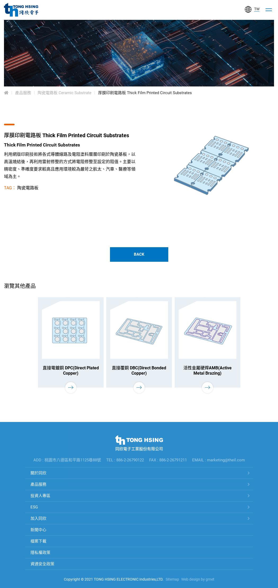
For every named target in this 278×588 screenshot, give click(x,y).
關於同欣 (38, 473)
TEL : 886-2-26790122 (125, 460)
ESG (34, 507)
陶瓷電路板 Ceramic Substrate (64, 92)
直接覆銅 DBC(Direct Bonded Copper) (139, 370)
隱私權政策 (40, 552)
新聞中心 (38, 529)
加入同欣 (38, 518)
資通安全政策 (42, 564)
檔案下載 (38, 541)
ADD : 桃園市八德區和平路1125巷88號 (67, 460)
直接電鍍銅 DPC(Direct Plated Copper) (71, 370)
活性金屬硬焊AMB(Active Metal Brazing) (207, 370)
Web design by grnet (197, 579)
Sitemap (172, 579)
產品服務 (23, 92)
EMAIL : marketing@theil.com (218, 460)
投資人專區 (40, 495)
